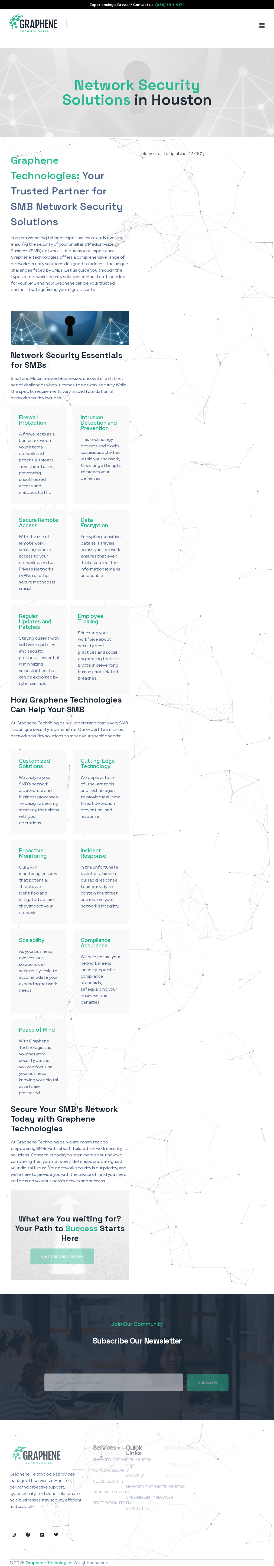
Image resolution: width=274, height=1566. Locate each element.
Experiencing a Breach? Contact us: (137, 4)
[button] (233, 25)
